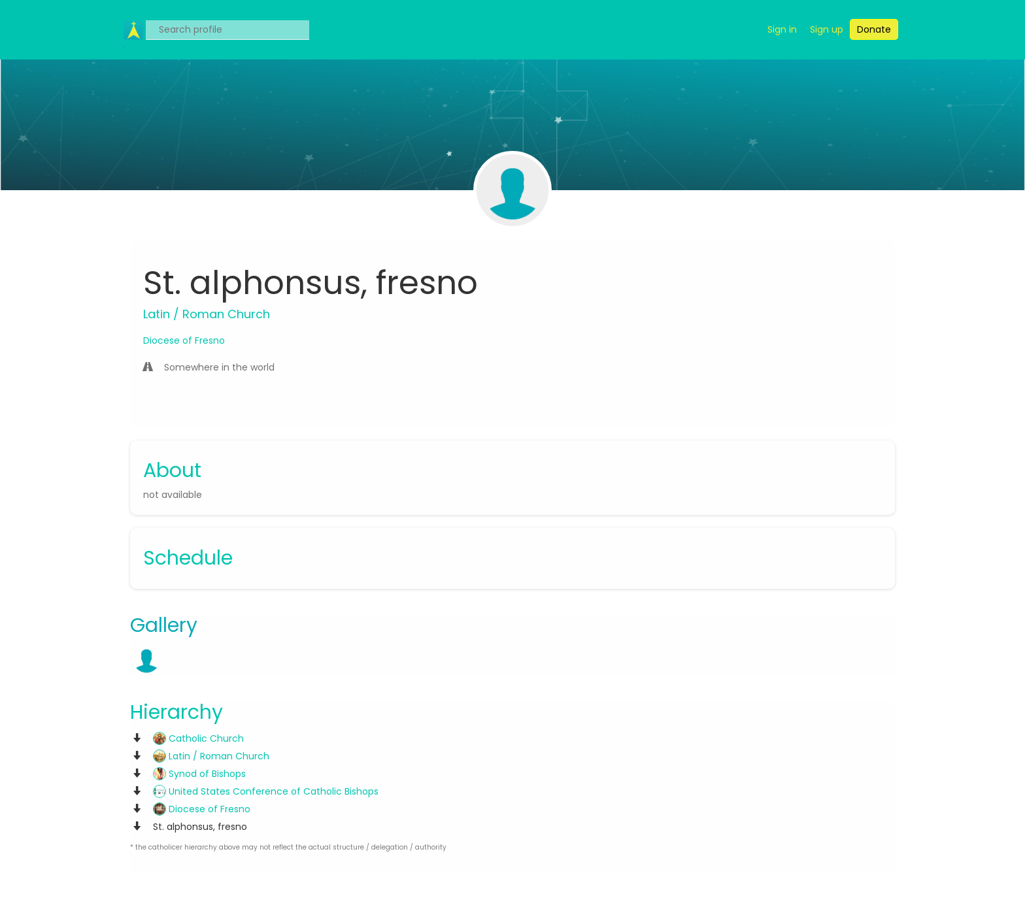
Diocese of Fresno (184, 340)
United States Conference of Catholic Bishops (265, 791)
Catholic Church (198, 738)
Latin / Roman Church (211, 756)
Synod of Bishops (199, 773)
